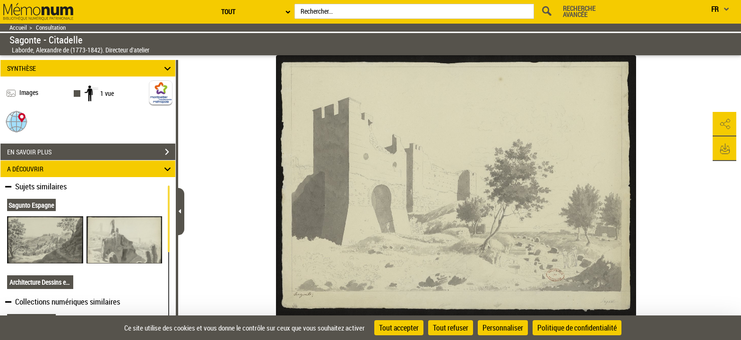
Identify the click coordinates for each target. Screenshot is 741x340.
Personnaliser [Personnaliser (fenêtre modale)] (503, 328)
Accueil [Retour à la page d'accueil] (18, 28)
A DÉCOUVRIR (90, 169)
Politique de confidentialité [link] (577, 328)
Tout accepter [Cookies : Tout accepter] (399, 328)
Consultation (51, 28)
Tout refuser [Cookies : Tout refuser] (450, 328)
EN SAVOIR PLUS (91, 152)
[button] (16, 121)
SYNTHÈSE (90, 68)
